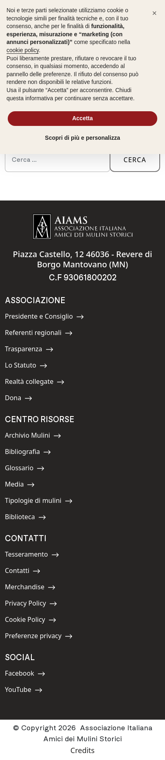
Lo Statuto (26, 366)
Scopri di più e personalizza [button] (82, 137)
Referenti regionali (39, 334)
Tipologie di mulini (39, 502)
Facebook (25, 675)
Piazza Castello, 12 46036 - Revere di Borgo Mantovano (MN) (82, 259)
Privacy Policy (31, 604)
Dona (23, 399)
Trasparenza (29, 350)
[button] (154, 13)
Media (23, 485)
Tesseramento (32, 556)
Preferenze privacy (39, 637)
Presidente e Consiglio (44, 318)
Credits (82, 750)
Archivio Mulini (33, 437)
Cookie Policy (30, 621)
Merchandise (30, 588)
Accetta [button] (82, 118)
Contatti (23, 572)
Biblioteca (25, 518)
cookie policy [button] (23, 50)
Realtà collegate (34, 383)
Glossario (24, 469)
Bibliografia (28, 453)
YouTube (23, 691)
